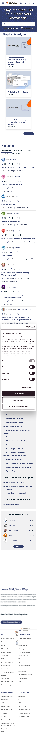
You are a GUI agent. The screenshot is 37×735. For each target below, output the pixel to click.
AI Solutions (5, 703)
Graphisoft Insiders (7, 706)
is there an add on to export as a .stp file (17, 167)
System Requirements (14, 471)
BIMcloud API (22, 706)
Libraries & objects (22, 208)
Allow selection (18, 400)
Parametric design (6, 666)
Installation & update (7, 639)
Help (29, 2)
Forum (3, 634)
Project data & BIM (7, 662)
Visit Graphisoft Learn (11, 622)
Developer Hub (23, 692)
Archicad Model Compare (15, 422)
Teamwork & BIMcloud (9, 281)
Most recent (6, 150)
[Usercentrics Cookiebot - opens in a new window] (26, 326)
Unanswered (18, 150)
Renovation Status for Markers (17, 437)
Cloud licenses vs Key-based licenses (19, 463)
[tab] (6, 150)
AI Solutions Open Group (18, 92)
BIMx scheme (6, 255)
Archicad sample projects (15, 482)
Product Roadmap (6, 720)
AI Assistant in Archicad (14, 418)
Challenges (4, 700)
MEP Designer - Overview (15, 449)
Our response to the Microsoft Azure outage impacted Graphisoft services (17, 61)
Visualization (5, 655)
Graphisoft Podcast (7, 710)
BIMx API (21, 703)
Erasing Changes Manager (12, 184)
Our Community (21, 225)
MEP (19, 681)
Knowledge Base (24, 634)
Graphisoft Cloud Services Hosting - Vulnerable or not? (15, 273)
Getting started (23, 645)
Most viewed (15, 154)
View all (29, 134)
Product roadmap (12, 504)
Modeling (20, 171)
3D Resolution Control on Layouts (18, 441)
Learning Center (12, 415)
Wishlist (3, 716)
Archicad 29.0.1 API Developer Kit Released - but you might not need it (16, 318)
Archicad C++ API (22, 323)
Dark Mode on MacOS (14, 426)
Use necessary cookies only (18, 406)
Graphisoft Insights (7, 696)
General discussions (7, 681)
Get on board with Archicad (16, 493)
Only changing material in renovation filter (18, 238)
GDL (19, 700)
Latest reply (5, 188)
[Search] (18, 24)
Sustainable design (7, 669)
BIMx (33, 259)
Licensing (4, 642)
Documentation (6, 191)
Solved (5, 154)
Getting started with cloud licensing (18, 467)
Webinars (4, 713)
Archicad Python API (24, 710)
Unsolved (28, 150)
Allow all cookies (18, 393)
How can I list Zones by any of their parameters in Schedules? (16, 296)
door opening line (8, 204)
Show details (26, 387)
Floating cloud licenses (14, 459)
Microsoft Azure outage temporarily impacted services (17, 122)
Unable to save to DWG (10, 221)
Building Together (7, 692)
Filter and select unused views (17, 445)
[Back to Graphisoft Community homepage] (11, 2)
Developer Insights (24, 713)
